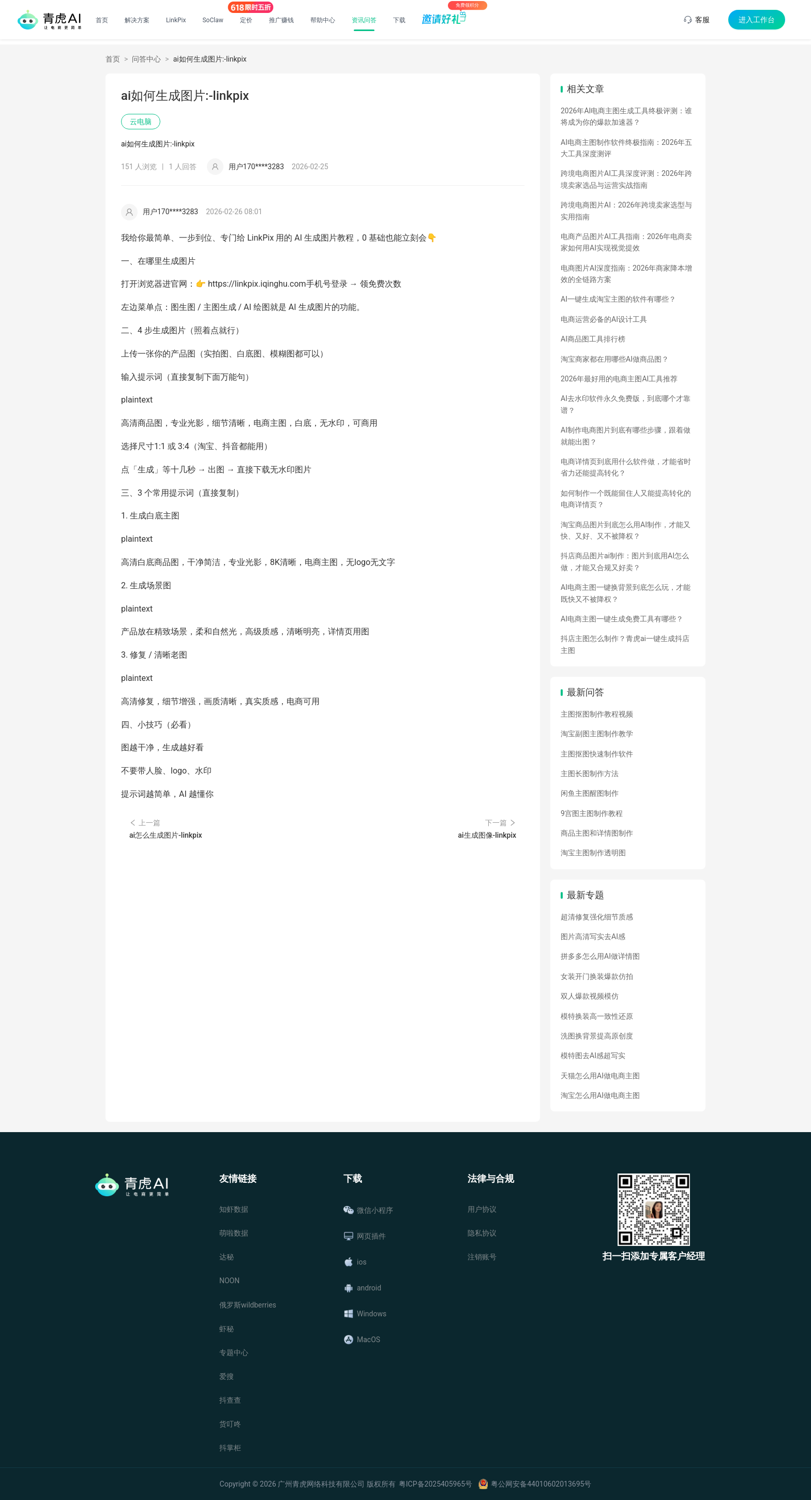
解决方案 (137, 20)
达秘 (226, 1257)
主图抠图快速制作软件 (597, 754)
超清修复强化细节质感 (597, 917)
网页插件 (364, 1236)
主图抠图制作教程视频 (597, 714)
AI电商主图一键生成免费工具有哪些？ (622, 619)
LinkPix (176, 20)
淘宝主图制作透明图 (593, 853)
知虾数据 (233, 1209)
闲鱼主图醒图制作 (590, 793)
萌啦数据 (233, 1233)
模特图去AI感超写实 (593, 1055)
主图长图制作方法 (590, 773)
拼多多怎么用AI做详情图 (600, 956)
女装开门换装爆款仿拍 (597, 976)
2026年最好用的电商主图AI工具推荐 (619, 379)
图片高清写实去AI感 (593, 936)
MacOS (361, 1339)
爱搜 (226, 1376)
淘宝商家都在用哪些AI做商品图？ (615, 359)
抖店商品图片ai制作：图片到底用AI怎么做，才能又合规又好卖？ (625, 561)
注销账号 (482, 1257)
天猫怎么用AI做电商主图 (600, 1076)
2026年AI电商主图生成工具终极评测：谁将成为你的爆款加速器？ (626, 116)
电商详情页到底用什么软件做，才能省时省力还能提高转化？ (626, 467)
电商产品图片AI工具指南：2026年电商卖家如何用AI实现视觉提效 (626, 242)
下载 (399, 20)
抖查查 (230, 1400)
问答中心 (146, 59)
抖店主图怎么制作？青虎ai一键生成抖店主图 (625, 644)
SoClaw (212, 20)
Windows (364, 1314)
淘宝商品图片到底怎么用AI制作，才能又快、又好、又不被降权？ (625, 530)
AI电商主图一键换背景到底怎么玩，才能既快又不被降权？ (625, 593)
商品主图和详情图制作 (597, 833)
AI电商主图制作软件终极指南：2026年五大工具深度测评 (626, 148)
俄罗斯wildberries (247, 1305)
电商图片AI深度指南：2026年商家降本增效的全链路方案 (626, 274)
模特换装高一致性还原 (597, 1016)
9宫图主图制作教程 (592, 813)
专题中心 (233, 1352)
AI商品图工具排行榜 (593, 339)
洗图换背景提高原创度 (597, 1036)
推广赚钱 (281, 20)
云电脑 (141, 121)
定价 (246, 20)
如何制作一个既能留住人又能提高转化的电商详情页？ (626, 499)
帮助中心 (322, 20)
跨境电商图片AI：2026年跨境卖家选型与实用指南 (626, 210)
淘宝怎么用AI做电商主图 (600, 1095)
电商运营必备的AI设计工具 (604, 319)
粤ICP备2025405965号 (435, 1484)
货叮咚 (230, 1424)
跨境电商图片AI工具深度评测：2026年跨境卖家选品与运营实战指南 (626, 179)
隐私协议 (482, 1233)
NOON (229, 1280)
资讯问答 (364, 20)
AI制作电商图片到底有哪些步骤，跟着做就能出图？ (625, 435)
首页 (102, 20)
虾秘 (226, 1329)
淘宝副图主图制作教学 (597, 734)
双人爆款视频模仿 (590, 996)
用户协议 (482, 1209)
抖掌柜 (230, 1448)
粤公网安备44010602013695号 (541, 1484)
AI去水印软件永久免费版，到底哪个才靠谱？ (625, 404)
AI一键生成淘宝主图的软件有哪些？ (618, 299)
